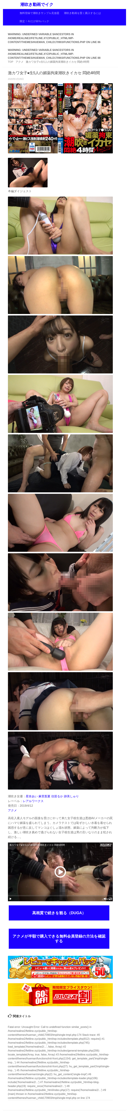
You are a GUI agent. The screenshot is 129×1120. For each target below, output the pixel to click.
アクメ (12, 810)
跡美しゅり (71, 796)
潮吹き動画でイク (36, 4)
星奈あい (32, 796)
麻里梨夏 (44, 796)
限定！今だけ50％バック (34, 21)
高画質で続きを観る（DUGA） (59, 913)
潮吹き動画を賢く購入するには (82, 13)
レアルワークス (33, 801)
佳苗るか (57, 796)
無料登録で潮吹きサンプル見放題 (39, 13)
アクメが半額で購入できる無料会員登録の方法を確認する (59, 938)
